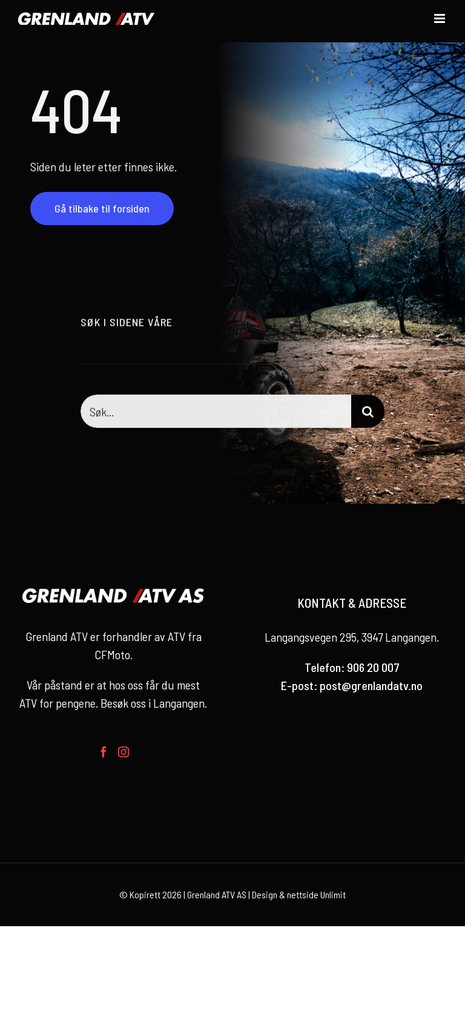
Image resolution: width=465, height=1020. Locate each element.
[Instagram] (123, 751)
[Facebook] (103, 751)
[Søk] (367, 412)
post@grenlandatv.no (371, 685)
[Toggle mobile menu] (440, 18)
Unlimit (333, 894)
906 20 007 (373, 667)
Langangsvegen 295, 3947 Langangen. (352, 637)
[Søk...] (216, 412)
